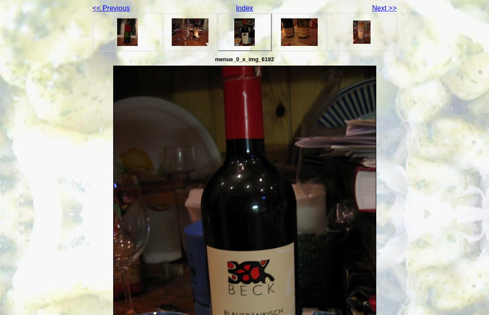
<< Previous (111, 8)
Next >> (384, 8)
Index (244, 8)
